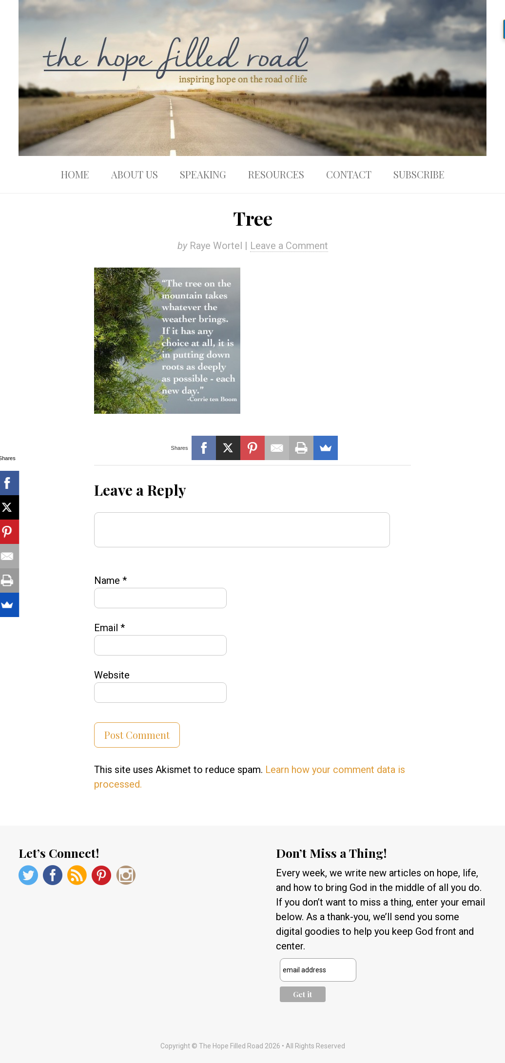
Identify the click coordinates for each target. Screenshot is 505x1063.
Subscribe (419, 174)
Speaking (203, 174)
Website (112, 675)
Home (75, 174)
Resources (276, 174)
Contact (348, 174)
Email (109, 628)
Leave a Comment (289, 245)
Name (110, 580)
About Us (134, 174)
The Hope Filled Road (252, 78)
